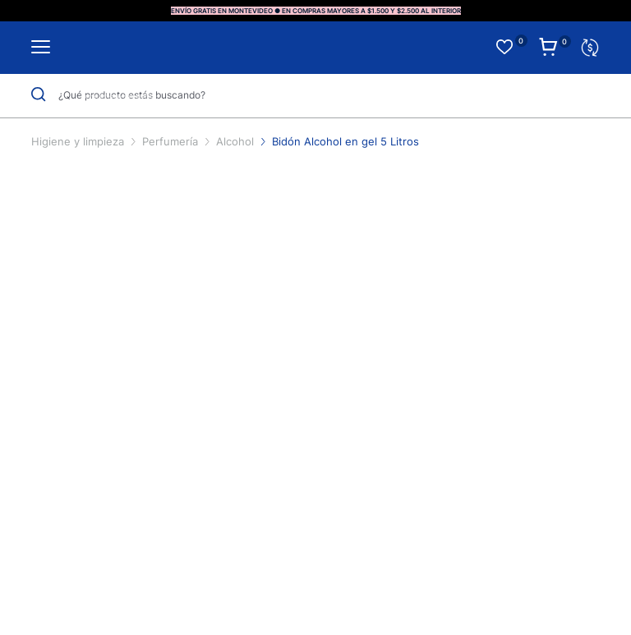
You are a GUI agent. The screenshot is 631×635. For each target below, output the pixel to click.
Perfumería (171, 141)
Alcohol (236, 141)
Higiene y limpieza (79, 141)
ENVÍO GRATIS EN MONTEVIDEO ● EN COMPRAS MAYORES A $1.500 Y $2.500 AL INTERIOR (316, 11)
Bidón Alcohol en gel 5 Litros (345, 141)
